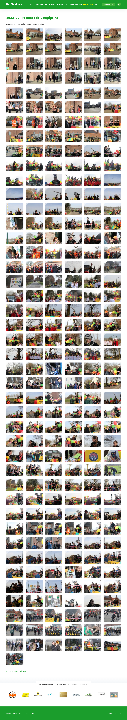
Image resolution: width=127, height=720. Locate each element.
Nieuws (52, 4)
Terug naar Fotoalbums (16, 671)
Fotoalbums (88, 4)
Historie (78, 4)
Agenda (60, 4)
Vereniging (69, 4)
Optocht (97, 4)
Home (32, 4)
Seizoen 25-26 (42, 4)
